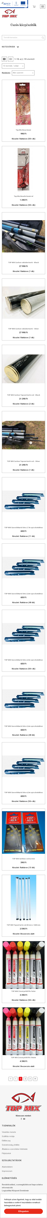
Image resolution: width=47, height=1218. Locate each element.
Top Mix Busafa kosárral (23, 196)
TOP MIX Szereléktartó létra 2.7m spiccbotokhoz (23, 527)
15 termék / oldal (11, 66)
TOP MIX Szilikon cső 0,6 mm (23, 859)
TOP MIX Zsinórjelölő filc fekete (23, 1057)
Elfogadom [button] (23, 1211)
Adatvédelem (7, 1167)
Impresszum (7, 1171)
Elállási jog (6, 1140)
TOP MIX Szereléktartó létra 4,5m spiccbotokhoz (23, 660)
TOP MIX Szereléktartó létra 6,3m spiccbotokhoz (23, 792)
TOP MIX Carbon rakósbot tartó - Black (23, 262)
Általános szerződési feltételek (14, 1149)
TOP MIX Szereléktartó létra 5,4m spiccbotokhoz (23, 726)
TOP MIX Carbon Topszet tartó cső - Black (23, 395)
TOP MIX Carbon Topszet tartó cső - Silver (23, 461)
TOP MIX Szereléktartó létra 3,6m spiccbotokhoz (23, 594)
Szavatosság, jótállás (10, 1145)
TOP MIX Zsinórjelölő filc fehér (23, 991)
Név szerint (18, 73)
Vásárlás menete (9, 1132)
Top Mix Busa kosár (23, 130)
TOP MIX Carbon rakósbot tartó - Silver (23, 329)
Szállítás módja (8, 1136)
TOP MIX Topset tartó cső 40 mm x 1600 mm (23, 925)
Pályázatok (6, 1153)
